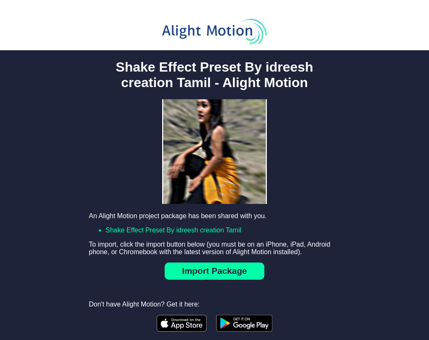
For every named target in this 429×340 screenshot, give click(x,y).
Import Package (214, 271)
